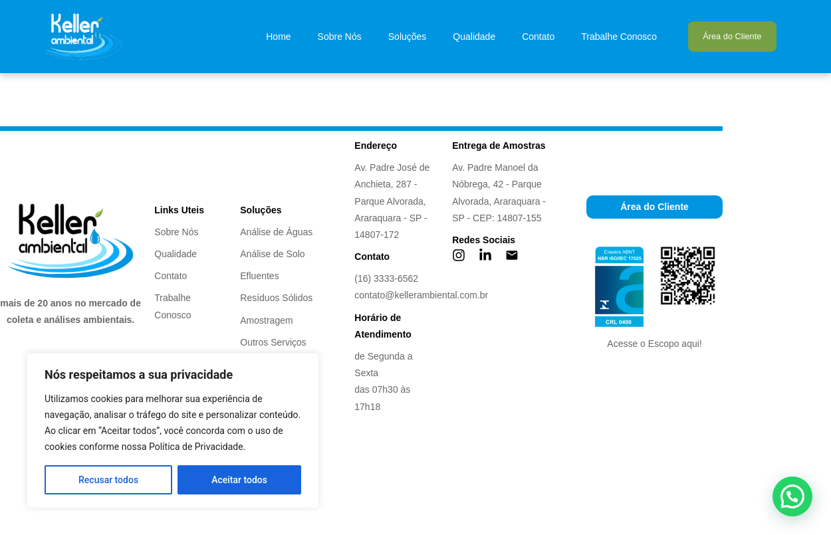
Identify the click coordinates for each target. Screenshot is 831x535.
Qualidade (474, 36)
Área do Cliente (732, 36)
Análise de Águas (276, 232)
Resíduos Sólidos (276, 297)
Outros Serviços (273, 342)
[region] (173, 430)
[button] (792, 496)
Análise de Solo (272, 254)
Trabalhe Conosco (619, 36)
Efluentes (259, 275)
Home (278, 36)
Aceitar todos (239, 480)
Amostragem (266, 320)
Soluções (407, 36)
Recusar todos (108, 480)
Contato (538, 36)
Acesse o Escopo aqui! (654, 343)
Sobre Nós (340, 36)
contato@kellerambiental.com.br (421, 295)
